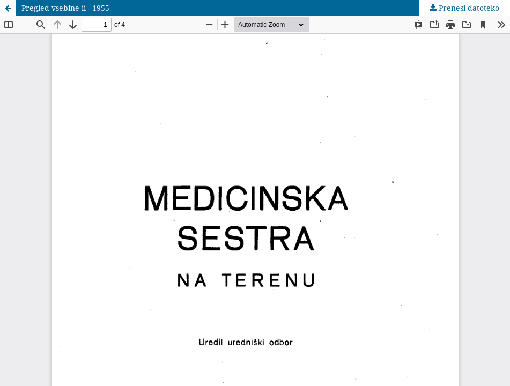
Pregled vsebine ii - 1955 (65, 8)
